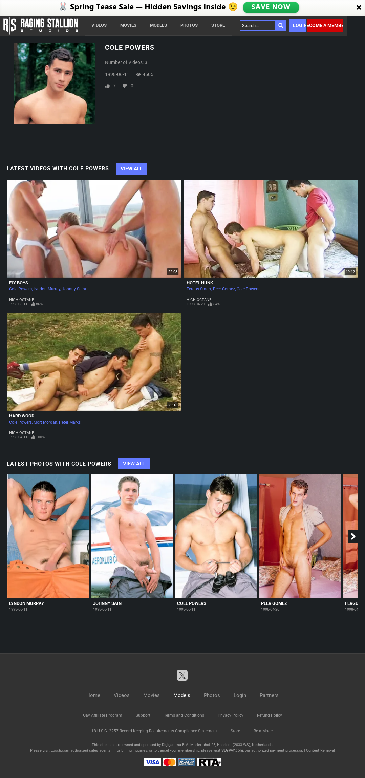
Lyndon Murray (47, 289)
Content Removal (320, 750)
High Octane (21, 300)
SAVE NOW (272, 7)
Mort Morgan (45, 422)
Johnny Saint (74, 289)
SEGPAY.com (232, 750)
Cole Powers (20, 289)
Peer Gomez (224, 289)
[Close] (359, 8)
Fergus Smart (199, 289)
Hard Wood (21, 415)
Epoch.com (60, 750)
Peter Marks (70, 422)
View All (132, 169)
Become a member (325, 25)
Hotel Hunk (200, 282)
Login (299, 25)
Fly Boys (18, 282)
